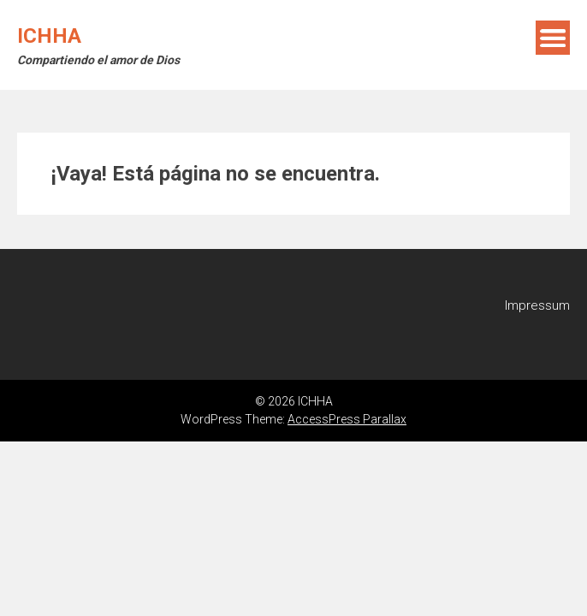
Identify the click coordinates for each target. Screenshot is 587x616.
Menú (553, 38)
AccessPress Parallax (347, 419)
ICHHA (49, 36)
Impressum (537, 305)
